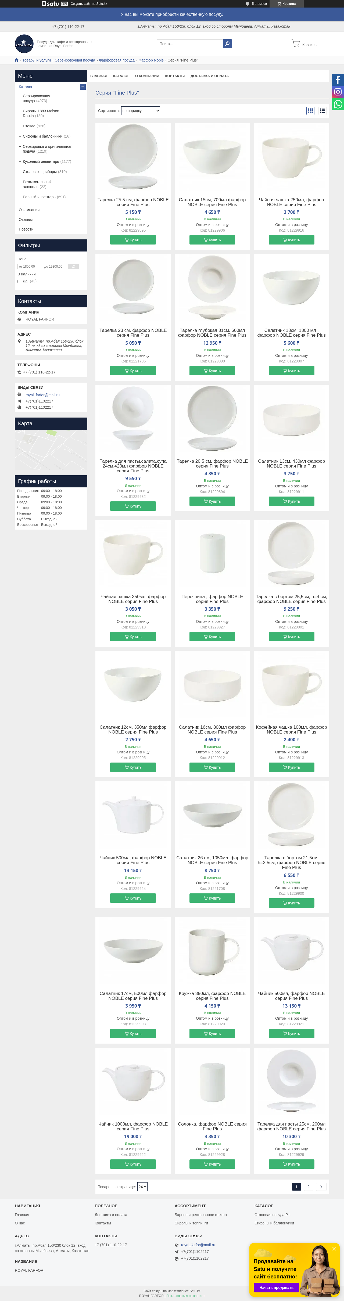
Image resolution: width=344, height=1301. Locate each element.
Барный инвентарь (39, 197)
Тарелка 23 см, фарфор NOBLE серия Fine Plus (133, 333)
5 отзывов (259, 4)
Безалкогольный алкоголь (37, 184)
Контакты (175, 76)
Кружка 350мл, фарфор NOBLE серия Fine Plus (212, 996)
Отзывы (26, 219)
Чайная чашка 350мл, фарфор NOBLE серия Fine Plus (133, 599)
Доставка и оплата (210, 76)
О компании (147, 76)
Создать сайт (81, 4)
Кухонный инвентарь (41, 161)
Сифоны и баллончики (42, 136)
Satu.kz (194, 1291)
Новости (26, 229)
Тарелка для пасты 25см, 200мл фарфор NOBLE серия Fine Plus (291, 1126)
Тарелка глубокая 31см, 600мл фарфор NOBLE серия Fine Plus (212, 333)
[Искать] (227, 43)
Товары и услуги (36, 60)
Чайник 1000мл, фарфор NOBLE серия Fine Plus (133, 1126)
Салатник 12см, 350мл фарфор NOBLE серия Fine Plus (133, 730)
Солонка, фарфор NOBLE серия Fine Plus (212, 1126)
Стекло (29, 126)
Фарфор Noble (151, 60)
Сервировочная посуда (75, 60)
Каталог (121, 76)
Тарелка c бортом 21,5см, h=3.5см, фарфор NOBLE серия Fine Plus (291, 863)
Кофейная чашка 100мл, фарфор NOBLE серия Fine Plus (291, 730)
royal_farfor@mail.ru (43, 395)
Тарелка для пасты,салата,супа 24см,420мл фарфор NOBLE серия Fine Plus (133, 466)
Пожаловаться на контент (185, 1296)
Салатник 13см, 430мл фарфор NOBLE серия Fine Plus (291, 464)
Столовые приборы (40, 172)
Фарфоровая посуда (117, 60)
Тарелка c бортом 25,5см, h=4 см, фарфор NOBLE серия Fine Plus (291, 599)
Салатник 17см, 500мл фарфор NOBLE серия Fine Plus (133, 996)
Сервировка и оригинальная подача (47, 148)
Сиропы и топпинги (191, 1223)
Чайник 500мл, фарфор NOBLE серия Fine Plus (133, 860)
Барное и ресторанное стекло (201, 1215)
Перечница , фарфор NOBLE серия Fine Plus (212, 599)
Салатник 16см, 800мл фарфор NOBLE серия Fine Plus (212, 730)
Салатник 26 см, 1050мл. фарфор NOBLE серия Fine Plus (212, 860)
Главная (98, 76)
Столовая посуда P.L (273, 1215)
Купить (136, 240)
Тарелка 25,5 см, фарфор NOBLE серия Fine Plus (133, 202)
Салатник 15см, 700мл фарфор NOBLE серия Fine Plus (212, 202)
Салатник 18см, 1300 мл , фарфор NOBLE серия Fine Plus (291, 333)
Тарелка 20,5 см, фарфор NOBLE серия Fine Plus (212, 464)
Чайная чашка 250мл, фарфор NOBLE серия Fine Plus (291, 202)
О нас (20, 1223)
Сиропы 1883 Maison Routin (41, 113)
